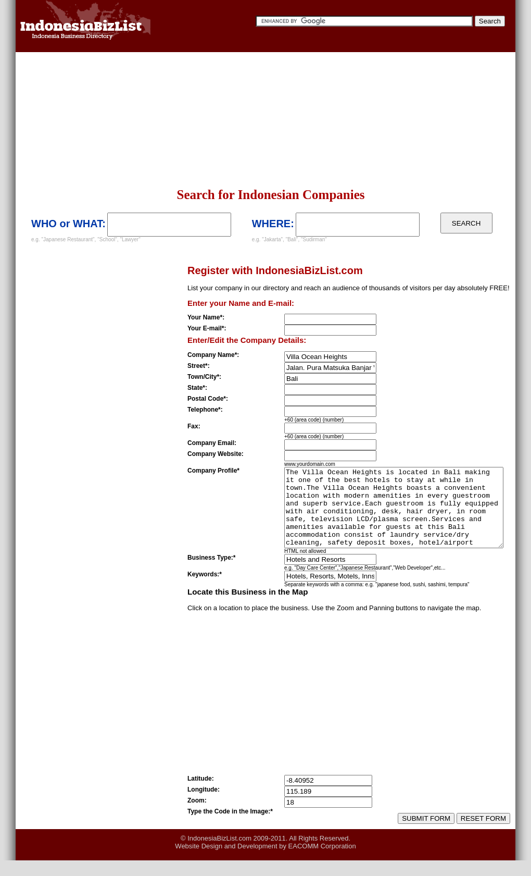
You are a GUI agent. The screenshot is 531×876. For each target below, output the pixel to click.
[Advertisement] (135, 120)
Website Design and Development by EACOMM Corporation (265, 862)
